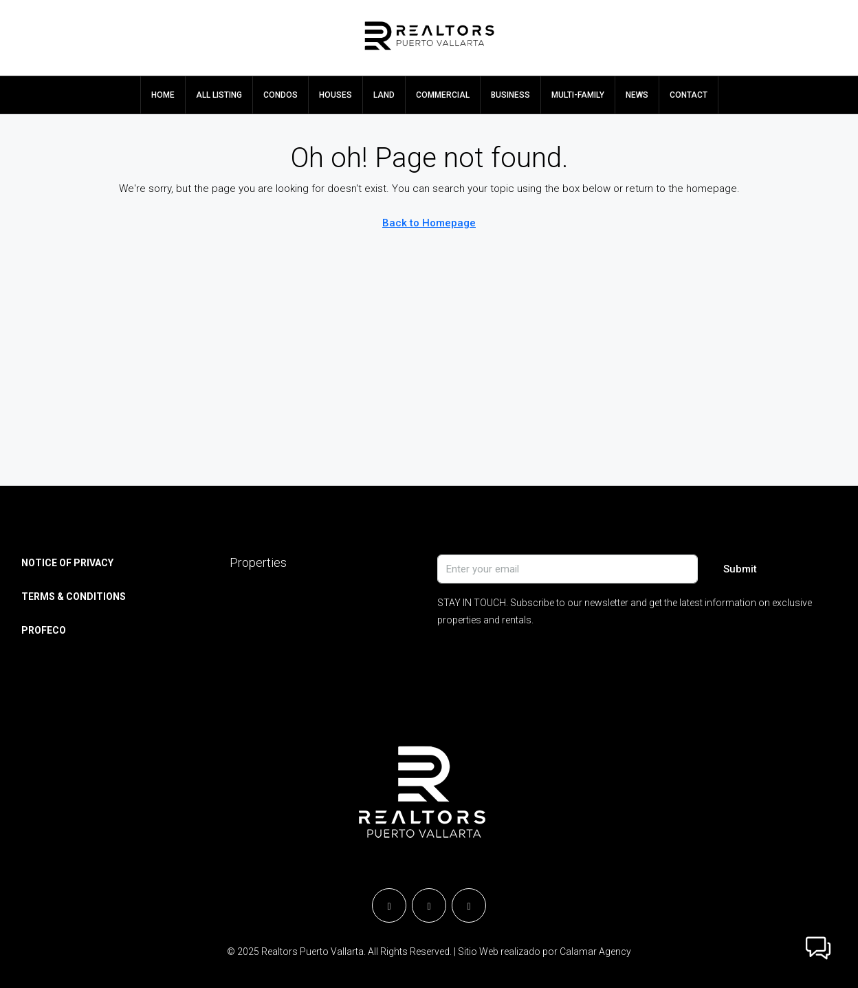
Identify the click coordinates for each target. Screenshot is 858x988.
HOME (163, 95)
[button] (818, 948)
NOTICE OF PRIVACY (67, 562)
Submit (740, 569)
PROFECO (43, 630)
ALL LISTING (219, 95)
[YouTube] (469, 905)
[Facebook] (389, 905)
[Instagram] (429, 905)
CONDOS (280, 95)
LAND (384, 95)
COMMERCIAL (443, 95)
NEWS (637, 95)
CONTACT (688, 95)
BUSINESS (510, 95)
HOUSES (335, 95)
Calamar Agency (595, 951)
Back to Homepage (429, 223)
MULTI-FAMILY (577, 95)
